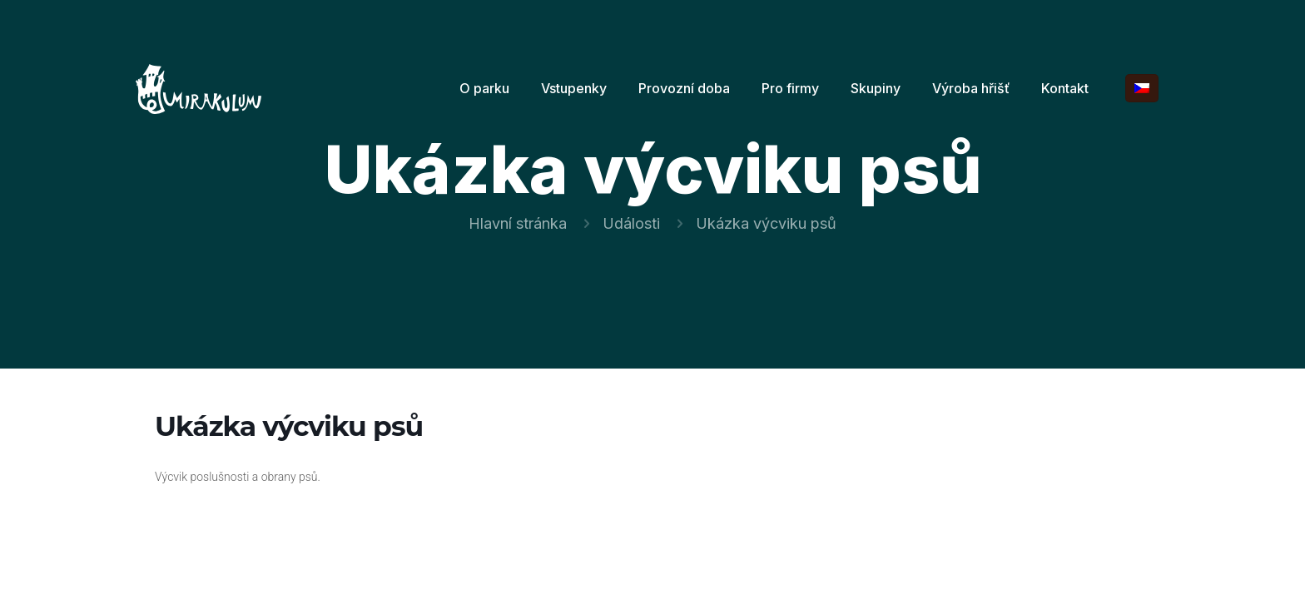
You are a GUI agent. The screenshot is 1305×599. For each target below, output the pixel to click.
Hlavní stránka (518, 223)
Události (631, 223)
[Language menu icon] (1142, 88)
